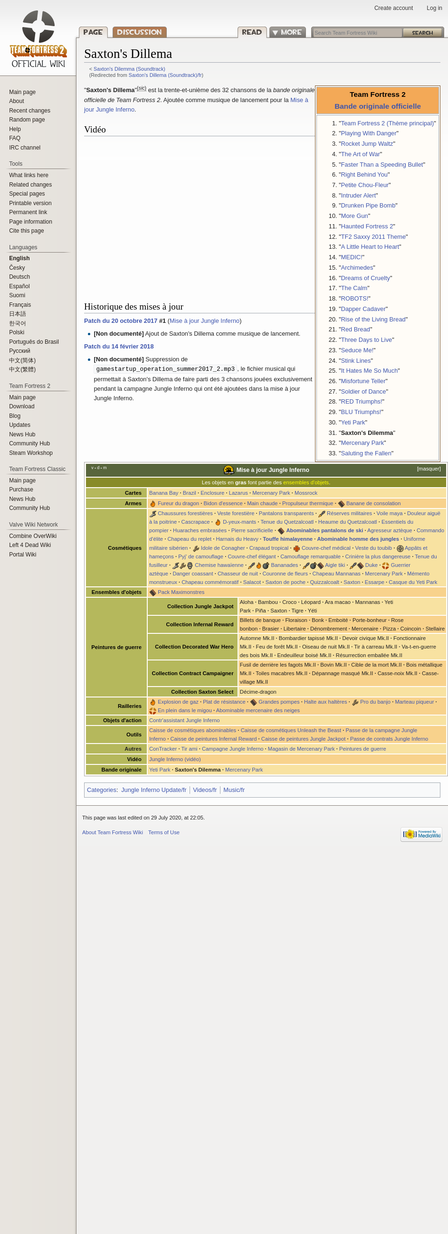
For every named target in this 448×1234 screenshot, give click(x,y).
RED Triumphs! (361, 401)
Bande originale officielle (377, 106)
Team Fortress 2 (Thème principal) (387, 123)
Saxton (351, 582)
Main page (22, 92)
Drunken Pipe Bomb (368, 205)
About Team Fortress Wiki (112, 832)
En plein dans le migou (185, 710)
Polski (16, 332)
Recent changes (29, 110)
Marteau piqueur (414, 702)
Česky (17, 267)
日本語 (17, 314)
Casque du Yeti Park (413, 582)
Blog (14, 416)
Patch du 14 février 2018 (119, 346)
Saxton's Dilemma (367, 432)
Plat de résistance (224, 702)
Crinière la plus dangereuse (378, 556)
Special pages (27, 193)
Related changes (30, 184)
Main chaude (262, 503)
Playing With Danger (369, 133)
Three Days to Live (366, 339)
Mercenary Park (362, 442)
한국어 (17, 323)
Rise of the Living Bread (373, 319)
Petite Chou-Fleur (365, 184)
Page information (30, 221)
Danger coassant (192, 573)
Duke (371, 565)
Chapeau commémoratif (209, 582)
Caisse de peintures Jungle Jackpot (303, 739)
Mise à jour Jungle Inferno (204, 320)
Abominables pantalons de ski (324, 530)
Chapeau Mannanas (337, 573)
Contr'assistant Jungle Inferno (184, 720)
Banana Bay (163, 493)
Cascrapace (195, 522)
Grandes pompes (278, 702)
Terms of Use (164, 832)
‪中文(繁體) (22, 369)
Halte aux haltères (325, 702)
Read (260, 32)
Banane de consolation (373, 503)
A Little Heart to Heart (370, 246)
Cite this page (26, 230)
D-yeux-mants (239, 522)
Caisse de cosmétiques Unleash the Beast (291, 730)
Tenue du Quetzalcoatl (287, 522)
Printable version (30, 203)
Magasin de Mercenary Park (301, 749)
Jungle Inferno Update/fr (153, 789)
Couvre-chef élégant (252, 556)
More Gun (354, 215)
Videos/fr (205, 789)
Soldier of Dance (363, 391)
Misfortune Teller (363, 381)
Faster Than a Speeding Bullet (382, 164)
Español (19, 286)
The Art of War (360, 154)
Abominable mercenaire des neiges (258, 710)
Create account (393, 8)
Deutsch (19, 276)
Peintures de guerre (362, 749)
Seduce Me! (357, 350)
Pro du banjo (375, 702)
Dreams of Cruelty (365, 278)
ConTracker (163, 749)
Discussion (139, 32)
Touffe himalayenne (288, 539)
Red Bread (355, 329)
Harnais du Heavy (237, 539)
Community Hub (29, 443)
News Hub (22, 434)
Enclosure (212, 493)
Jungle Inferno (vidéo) (175, 759)
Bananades (284, 565)
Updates (19, 425)
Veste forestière (235, 513)
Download (21, 406)
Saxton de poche (285, 582)
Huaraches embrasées (200, 530)
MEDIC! (351, 257)
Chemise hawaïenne (219, 565)
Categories (101, 789)
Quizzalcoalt (324, 582)
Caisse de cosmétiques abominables (192, 730)
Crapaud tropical (269, 548)
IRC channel (24, 147)
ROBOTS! (355, 298)
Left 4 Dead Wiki (30, 545)
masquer (429, 468)
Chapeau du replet (189, 539)
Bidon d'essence (222, 503)
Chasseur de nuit (238, 573)
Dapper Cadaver (363, 308)
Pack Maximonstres (181, 592)
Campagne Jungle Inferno (232, 749)
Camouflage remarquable (310, 556)
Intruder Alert (358, 195)
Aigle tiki (335, 565)
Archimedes (357, 267)
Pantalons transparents (286, 513)
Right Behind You (364, 174)
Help (15, 129)
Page (93, 32)
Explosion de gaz (178, 702)
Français (20, 304)
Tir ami (189, 749)
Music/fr (234, 789)
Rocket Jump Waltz (367, 143)
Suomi (17, 295)
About (16, 101)
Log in (434, 8)
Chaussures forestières (185, 513)
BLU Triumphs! (361, 411)
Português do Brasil (34, 342)
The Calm (354, 288)
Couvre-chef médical (326, 548)
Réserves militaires (349, 513)
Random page (27, 119)
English (19, 258)
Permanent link (28, 212)
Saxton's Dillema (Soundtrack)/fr (165, 75)
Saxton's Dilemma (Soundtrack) (129, 69)
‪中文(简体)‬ (22, 360)
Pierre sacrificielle (252, 530)
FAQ (14, 138)
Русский (19, 351)
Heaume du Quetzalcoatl (347, 522)
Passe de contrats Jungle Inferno (389, 739)
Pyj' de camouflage (200, 556)
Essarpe (374, 582)
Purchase (21, 489)
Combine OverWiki (33, 536)
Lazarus (238, 493)
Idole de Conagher (223, 548)
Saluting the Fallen (366, 453)
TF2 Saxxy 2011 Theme (373, 236)
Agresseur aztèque (389, 530)
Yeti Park (353, 422)
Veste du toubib (373, 548)
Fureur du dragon (178, 503)
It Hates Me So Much (369, 370)
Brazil (189, 493)
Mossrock (306, 493)
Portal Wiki (22, 554)
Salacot (252, 582)
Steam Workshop (31, 453)
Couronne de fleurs (285, 573)
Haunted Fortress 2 (367, 226)
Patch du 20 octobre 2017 (120, 320)
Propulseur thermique (308, 503)
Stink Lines (356, 360)
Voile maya (390, 513)
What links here (28, 175)
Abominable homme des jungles (358, 539)
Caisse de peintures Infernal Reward (213, 739)
